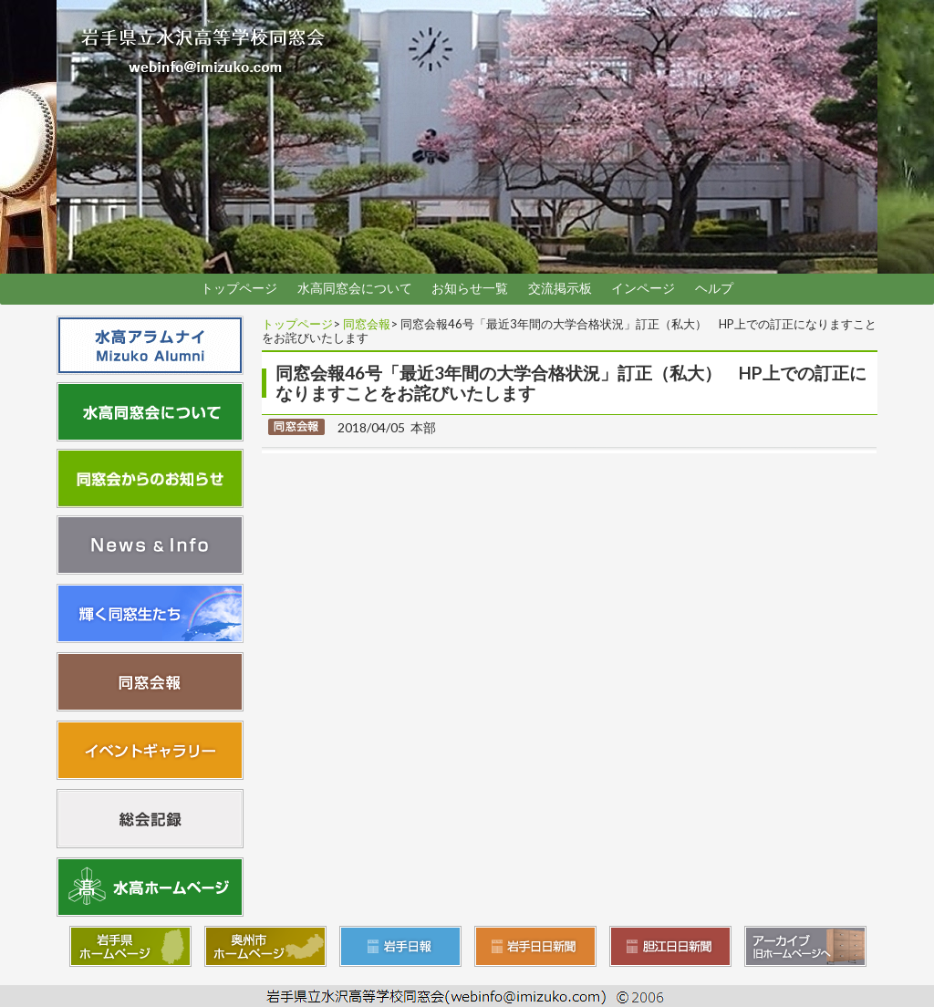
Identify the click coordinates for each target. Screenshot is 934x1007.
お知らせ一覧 (469, 288)
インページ (643, 288)
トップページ (239, 288)
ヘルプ (714, 288)
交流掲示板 (560, 288)
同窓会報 (366, 324)
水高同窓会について (354, 288)
